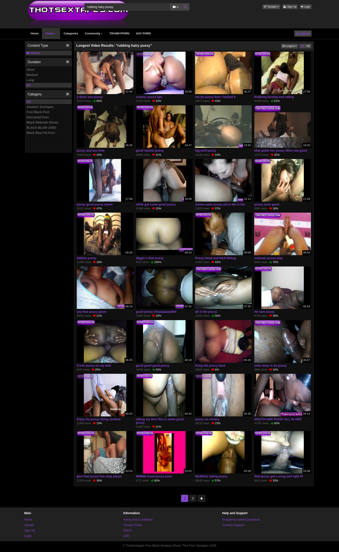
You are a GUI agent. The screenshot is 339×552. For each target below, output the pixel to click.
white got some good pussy (156, 204)
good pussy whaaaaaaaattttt (156, 311)
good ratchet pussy (150, 150)
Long (30, 80)
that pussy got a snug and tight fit (278, 476)
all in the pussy (206, 311)
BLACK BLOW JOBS (41, 127)
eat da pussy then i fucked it (215, 97)
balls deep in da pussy (270, 365)
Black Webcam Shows (43, 122)
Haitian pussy (86, 258)
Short (31, 69)
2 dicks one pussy (90, 97)
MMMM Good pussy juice (154, 476)
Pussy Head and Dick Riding (215, 258)
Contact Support (233, 525)
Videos (51, 33)
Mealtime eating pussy (211, 476)
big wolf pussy (205, 150)
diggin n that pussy (150, 258)
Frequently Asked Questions (241, 519)
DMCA (127, 530)
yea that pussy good (91, 311)
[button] (271, 6)
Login (305, 6)
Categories (71, 33)
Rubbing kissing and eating (274, 97)
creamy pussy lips (149, 97)
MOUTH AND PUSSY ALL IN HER (277, 419)
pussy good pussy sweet (95, 204)
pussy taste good (266, 204)
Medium (32, 75)
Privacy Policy (132, 525)
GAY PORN (143, 33)
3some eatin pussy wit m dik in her (220, 204)
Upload (303, 33)
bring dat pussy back (210, 365)
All (28, 85)
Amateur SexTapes (40, 107)
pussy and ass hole (91, 150)
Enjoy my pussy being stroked (98, 419)
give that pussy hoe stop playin (99, 476)
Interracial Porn (38, 117)
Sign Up (289, 6)
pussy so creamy (207, 419)
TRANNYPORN (119, 33)
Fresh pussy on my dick (94, 365)
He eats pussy (264, 311)
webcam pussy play (268, 258)
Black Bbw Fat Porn (41, 133)
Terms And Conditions (138, 519)
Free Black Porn (38, 112)
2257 (126, 536)
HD (308, 46)
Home (34, 33)
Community (94, 33)
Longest (290, 46)
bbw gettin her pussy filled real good (280, 150)
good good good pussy (153, 365)
